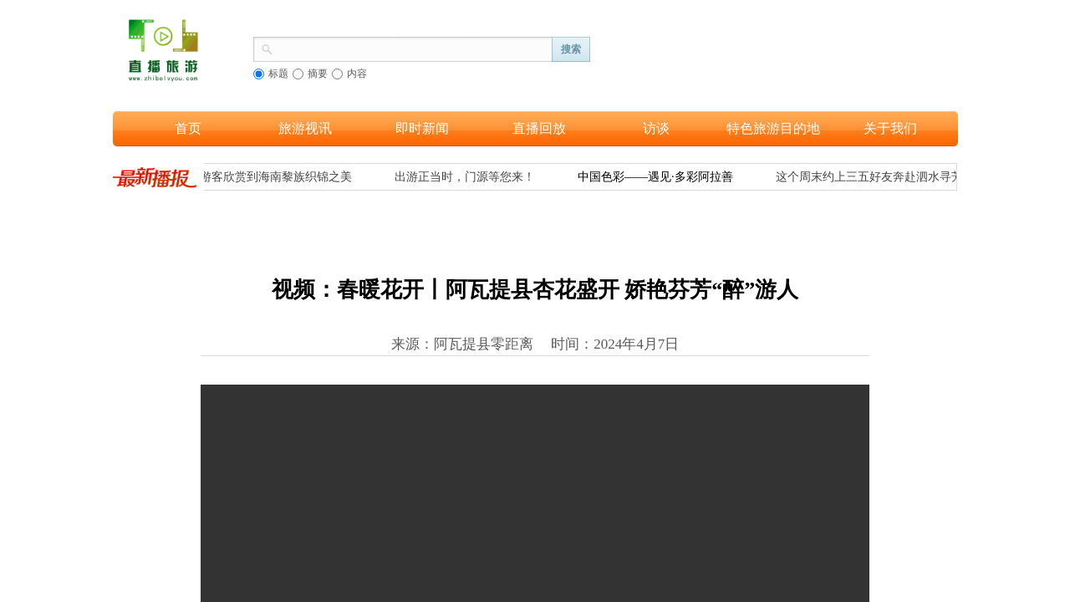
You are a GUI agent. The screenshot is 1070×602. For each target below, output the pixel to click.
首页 (188, 128)
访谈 (656, 128)
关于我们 (890, 128)
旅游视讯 (305, 128)
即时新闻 (422, 128)
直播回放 (539, 128)
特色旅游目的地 (773, 128)
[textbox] (413, 48)
